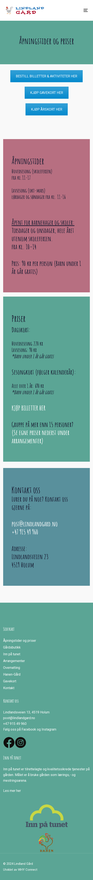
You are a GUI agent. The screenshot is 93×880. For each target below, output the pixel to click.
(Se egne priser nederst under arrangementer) (40, 436)
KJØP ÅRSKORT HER (46, 109)
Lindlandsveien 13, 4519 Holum (26, 712)
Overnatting (11, 668)
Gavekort (9, 681)
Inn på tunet (11, 654)
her (18, 791)
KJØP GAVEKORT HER (46, 93)
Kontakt (8, 688)
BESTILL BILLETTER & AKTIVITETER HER (46, 76)
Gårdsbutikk (12, 647)
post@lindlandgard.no (35, 523)
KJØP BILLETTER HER (28, 408)
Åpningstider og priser (19, 641)
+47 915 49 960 (25, 531)
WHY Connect (27, 870)
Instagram (49, 729)
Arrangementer (14, 661)
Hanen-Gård (11, 674)
